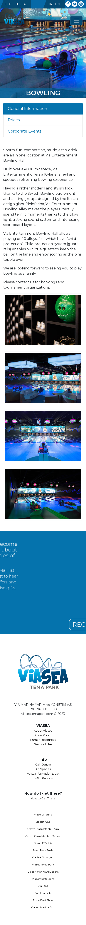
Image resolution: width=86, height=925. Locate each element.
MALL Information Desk (43, 773)
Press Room (43, 735)
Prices (14, 120)
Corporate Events (25, 131)
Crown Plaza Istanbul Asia (43, 828)
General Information (27, 108)
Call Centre (43, 764)
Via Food (43, 885)
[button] (6, 49)
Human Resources (43, 739)
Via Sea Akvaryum (43, 857)
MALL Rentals (43, 778)
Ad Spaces (43, 769)
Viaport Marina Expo (43, 907)
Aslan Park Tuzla (43, 850)
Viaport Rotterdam (43, 878)
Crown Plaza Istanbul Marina (43, 836)
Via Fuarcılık (43, 893)
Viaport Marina (43, 814)
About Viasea (43, 730)
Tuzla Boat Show (43, 900)
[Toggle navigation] (76, 20)
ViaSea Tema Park (43, 864)
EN (57, 4)
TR (50, 4)
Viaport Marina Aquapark (43, 871)
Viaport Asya (43, 821)
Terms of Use (43, 744)
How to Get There (43, 798)
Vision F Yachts (43, 843)
